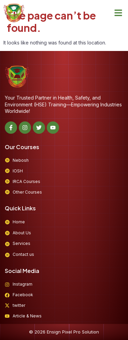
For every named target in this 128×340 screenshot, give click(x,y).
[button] (118, 12)
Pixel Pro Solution (80, 332)
